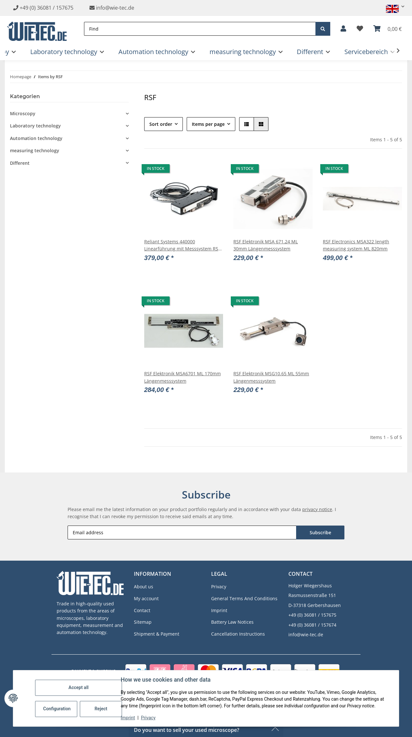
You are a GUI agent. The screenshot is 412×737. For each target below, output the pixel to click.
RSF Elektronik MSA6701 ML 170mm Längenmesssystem (182, 377)
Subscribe (320, 532)
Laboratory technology (35, 126)
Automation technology (36, 138)
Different (20, 163)
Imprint (128, 717)
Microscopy (22, 113)
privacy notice (317, 509)
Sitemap (143, 622)
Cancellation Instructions (238, 634)
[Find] (200, 29)
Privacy (148, 717)
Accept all (79, 687)
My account (146, 598)
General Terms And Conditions (244, 598)
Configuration (56, 708)
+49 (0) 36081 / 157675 (46, 7)
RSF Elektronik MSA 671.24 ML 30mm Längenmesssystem (265, 245)
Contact (142, 610)
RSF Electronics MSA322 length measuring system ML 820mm (356, 245)
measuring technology (34, 150)
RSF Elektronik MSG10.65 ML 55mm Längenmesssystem (271, 377)
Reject (101, 708)
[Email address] (182, 532)
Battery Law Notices (232, 622)
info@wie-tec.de (111, 7)
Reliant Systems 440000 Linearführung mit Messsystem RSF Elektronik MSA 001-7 (182, 245)
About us (143, 586)
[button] (392, 6)
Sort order (160, 124)
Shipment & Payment (156, 634)
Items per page (208, 124)
